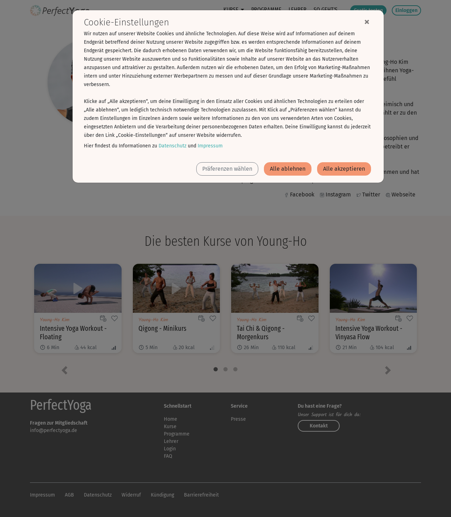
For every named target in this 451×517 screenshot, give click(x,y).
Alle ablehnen (287, 168)
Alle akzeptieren (344, 168)
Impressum (210, 146)
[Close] (366, 21)
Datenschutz (172, 146)
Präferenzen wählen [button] (227, 168)
